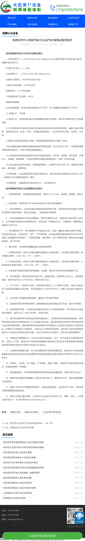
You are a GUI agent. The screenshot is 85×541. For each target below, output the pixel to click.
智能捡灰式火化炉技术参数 (22, 427)
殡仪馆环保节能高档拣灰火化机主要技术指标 (23, 442)
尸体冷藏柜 (12, 24)
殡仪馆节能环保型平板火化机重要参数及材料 (23, 468)
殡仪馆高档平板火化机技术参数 (17, 452)
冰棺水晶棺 (32, 24)
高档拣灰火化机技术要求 (14, 498)
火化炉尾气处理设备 (52, 412)
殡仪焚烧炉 (53, 18)
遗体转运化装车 (32, 412)
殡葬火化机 (32, 18)
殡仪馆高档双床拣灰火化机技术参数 (19, 457)
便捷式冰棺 (15, 412)
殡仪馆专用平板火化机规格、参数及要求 (21, 473)
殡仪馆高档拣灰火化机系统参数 (17, 478)
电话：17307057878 (10, 515)
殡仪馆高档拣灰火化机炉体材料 (17, 483)
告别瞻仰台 (53, 24)
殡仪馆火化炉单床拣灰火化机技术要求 (20, 463)
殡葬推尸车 (73, 24)
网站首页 (12, 18)
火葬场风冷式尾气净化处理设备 (17, 493)
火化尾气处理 (73, 18)
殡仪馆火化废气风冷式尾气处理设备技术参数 (23, 447)
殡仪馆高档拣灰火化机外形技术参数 (19, 488)
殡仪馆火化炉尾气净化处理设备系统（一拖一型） (32, 423)
